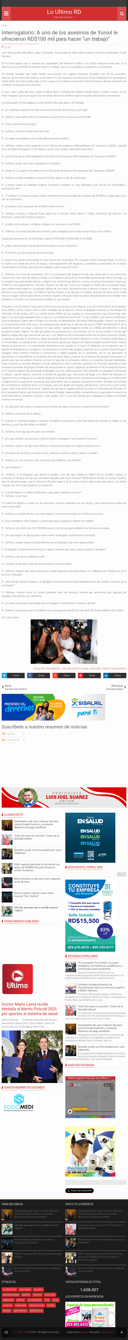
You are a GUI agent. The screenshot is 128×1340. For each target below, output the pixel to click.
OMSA (105, 668)
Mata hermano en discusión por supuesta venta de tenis (37, 880)
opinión (26, 1294)
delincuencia (20, 1310)
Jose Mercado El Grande (74, 668)
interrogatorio (53, 668)
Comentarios (10, 739)
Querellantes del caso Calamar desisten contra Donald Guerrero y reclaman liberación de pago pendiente (100, 1028)
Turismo (37, 1294)
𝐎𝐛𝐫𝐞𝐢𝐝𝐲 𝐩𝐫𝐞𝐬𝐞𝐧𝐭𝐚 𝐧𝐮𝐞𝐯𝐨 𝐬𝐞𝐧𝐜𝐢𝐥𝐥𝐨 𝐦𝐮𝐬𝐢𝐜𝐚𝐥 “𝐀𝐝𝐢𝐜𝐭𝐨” (36, 909)
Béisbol (6, 1310)
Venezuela (20, 1305)
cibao (55, 1300)
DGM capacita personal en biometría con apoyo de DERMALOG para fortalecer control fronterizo (37, 867)
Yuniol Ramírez (118, 668)
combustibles (35, 1300)
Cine (47, 1300)
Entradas (8, 733)
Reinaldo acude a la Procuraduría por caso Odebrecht (37, 852)
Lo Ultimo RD (64, 12)
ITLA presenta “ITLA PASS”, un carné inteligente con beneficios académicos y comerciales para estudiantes (100, 965)
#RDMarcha (36, 1310)
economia (50, 1294)
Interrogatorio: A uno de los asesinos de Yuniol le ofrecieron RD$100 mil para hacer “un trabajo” (60, 35)
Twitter (50, 1305)
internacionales (11, 1294)
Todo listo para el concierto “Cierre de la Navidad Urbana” (100, 1008)
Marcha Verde (36, 1305)
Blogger (84, 1332)
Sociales (38, 1289)
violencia (7, 1305)
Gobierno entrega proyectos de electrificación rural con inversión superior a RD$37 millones (101, 987)
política (20, 1300)
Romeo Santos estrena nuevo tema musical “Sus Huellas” (33, 895)
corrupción (38, 668)
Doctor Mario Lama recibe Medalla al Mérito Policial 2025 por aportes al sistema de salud (30, 1009)
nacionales (95, 668)
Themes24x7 (107, 1332)
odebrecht (8, 1300)
